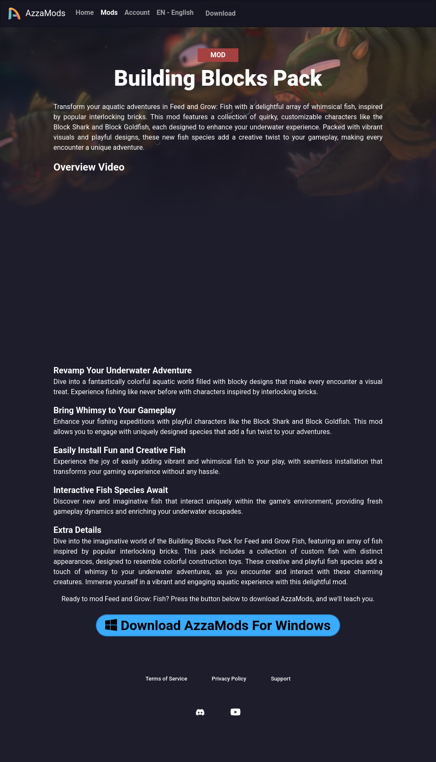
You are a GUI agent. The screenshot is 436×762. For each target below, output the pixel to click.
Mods (109, 12)
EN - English (175, 12)
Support (281, 678)
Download (221, 13)
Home (84, 12)
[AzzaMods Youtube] (235, 713)
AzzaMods (36, 13)
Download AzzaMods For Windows (217, 625)
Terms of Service (166, 678)
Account (137, 12)
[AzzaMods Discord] (200, 713)
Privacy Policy (229, 678)
